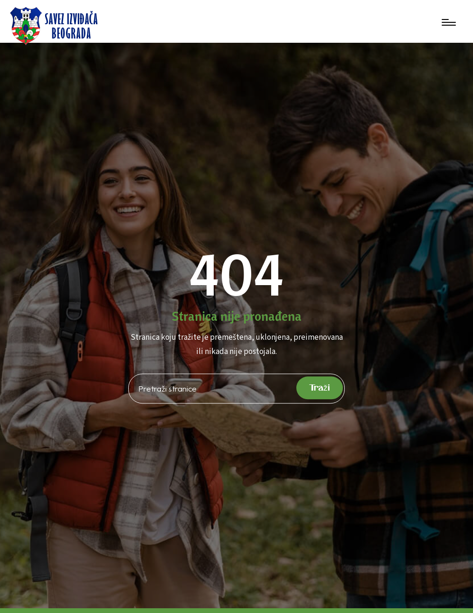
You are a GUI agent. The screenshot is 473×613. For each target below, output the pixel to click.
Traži (319, 388)
